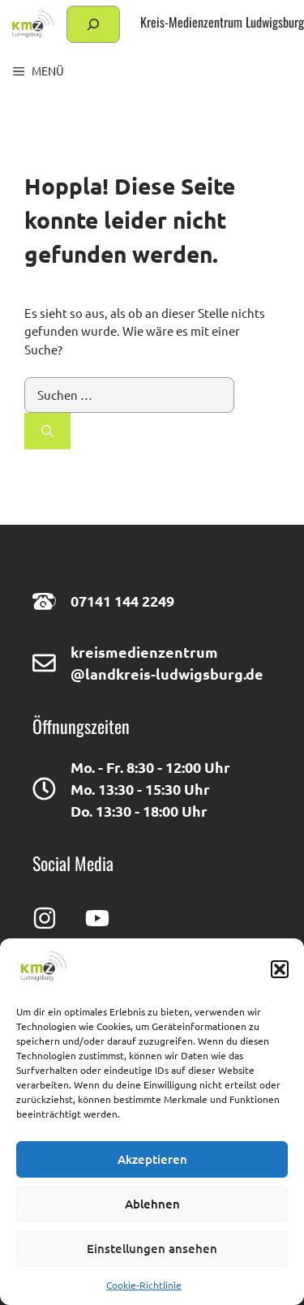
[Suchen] (47, 431)
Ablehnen (152, 1204)
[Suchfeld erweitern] (93, 24)
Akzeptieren (152, 1159)
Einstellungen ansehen (152, 1248)
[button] (280, 969)
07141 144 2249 (122, 600)
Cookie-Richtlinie (144, 1284)
